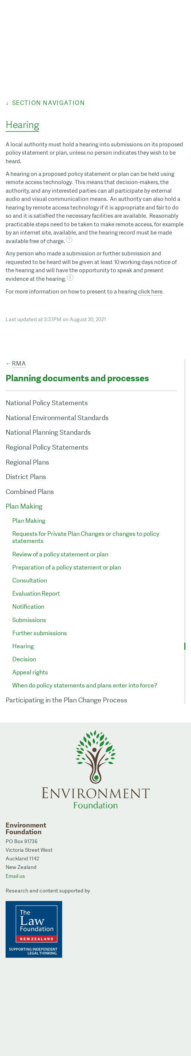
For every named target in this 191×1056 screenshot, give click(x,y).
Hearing (23, 646)
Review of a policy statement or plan (60, 554)
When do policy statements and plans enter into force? (84, 685)
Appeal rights (30, 672)
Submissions (29, 620)
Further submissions (39, 633)
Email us (15, 876)
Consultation (29, 580)
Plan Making (24, 506)
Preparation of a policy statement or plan (66, 567)
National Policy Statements (47, 402)
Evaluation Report (36, 593)
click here (150, 291)
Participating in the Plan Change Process (66, 700)
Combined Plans (30, 491)
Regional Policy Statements (47, 447)
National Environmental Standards (57, 417)
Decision (24, 659)
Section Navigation (48, 103)
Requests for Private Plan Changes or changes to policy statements (85, 537)
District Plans (26, 476)
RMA (19, 363)
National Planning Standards (48, 432)
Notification (28, 607)
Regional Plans (27, 462)
